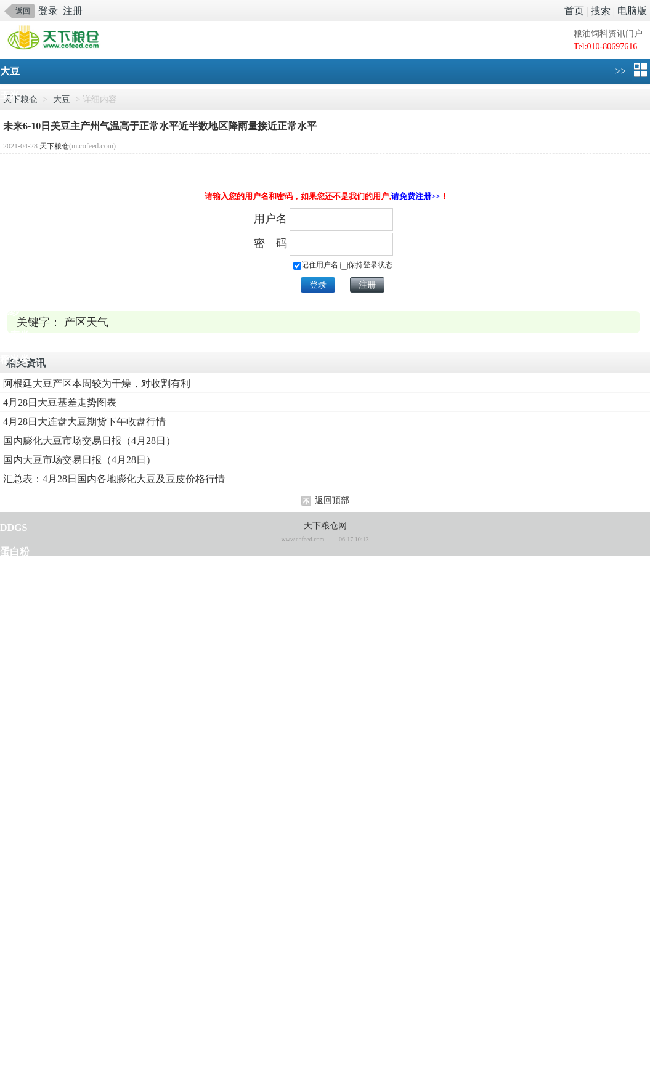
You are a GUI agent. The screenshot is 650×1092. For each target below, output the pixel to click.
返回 (22, 11)
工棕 (10, 936)
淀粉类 (15, 239)
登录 (48, 11)
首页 (574, 11)
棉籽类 (15, 263)
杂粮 (10, 671)
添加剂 (15, 623)
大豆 (10, 71)
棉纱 (10, 311)
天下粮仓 (54, 146)
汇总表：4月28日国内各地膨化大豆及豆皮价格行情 (114, 479)
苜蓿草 (15, 840)
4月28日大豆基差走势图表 (59, 402)
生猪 (10, 743)
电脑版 (632, 11)
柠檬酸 (15, 888)
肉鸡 (10, 792)
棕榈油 (15, 191)
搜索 (601, 11)
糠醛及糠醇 (24, 1032)
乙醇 (10, 960)
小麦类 (15, 335)
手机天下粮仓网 (56, 38)
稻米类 (15, 359)
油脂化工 (19, 984)
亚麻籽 (15, 503)
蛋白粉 (15, 551)
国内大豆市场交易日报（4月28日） (79, 460)
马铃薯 (15, 864)
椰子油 (15, 912)
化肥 (10, 1056)
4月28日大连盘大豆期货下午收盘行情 (84, 421)
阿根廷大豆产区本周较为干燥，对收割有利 (96, 383)
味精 (10, 1008)
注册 (72, 11)
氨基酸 (15, 599)
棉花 (10, 287)
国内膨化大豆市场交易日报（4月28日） (89, 440)
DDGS (13, 527)
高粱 (10, 719)
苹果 (10, 1080)
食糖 (10, 647)
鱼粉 (10, 575)
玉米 (10, 95)
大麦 (10, 695)
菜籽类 (15, 167)
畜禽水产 (19, 816)
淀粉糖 (15, 215)
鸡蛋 (10, 767)
